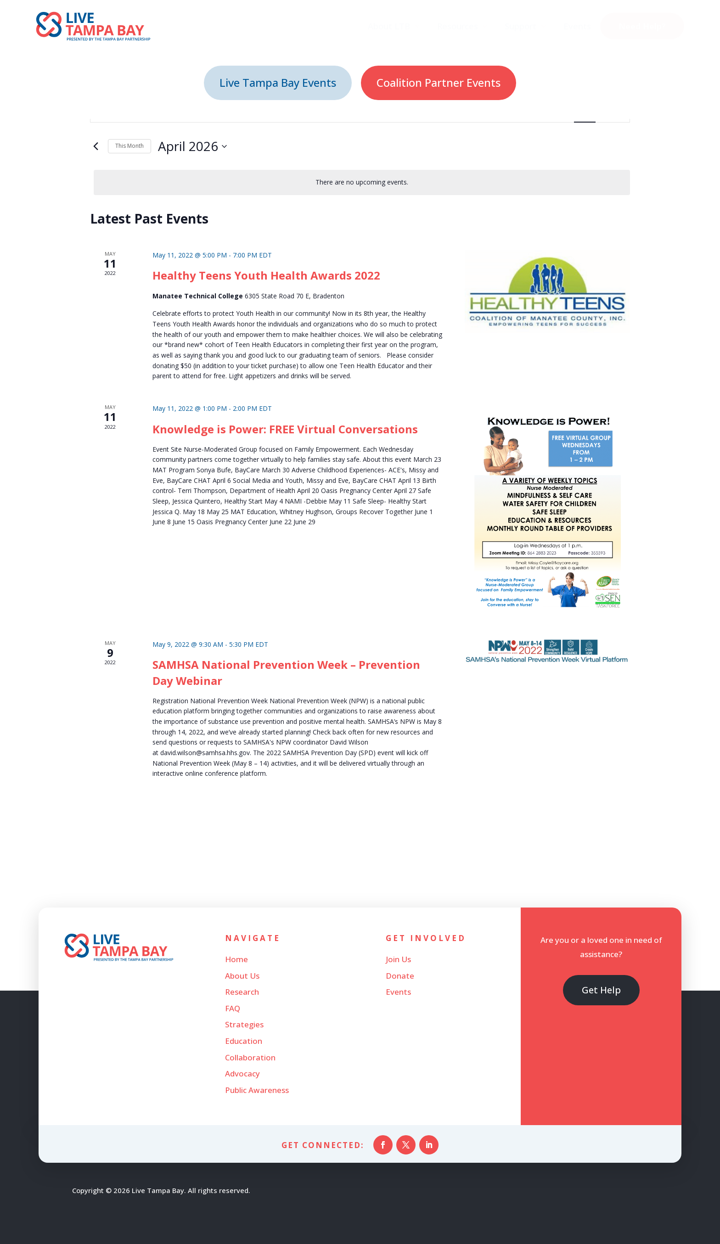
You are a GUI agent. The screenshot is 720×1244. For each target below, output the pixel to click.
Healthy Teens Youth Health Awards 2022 (266, 275)
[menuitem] (394, 26)
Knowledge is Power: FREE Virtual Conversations (285, 429)
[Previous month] (95, 146)
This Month (129, 146)
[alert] (362, 182)
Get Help (601, 990)
